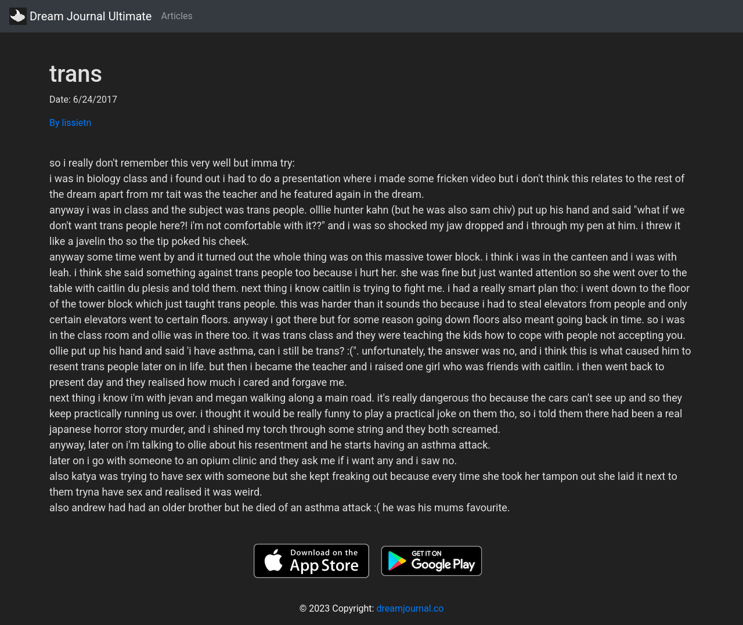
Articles (176, 15)
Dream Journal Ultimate (80, 16)
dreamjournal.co (409, 608)
